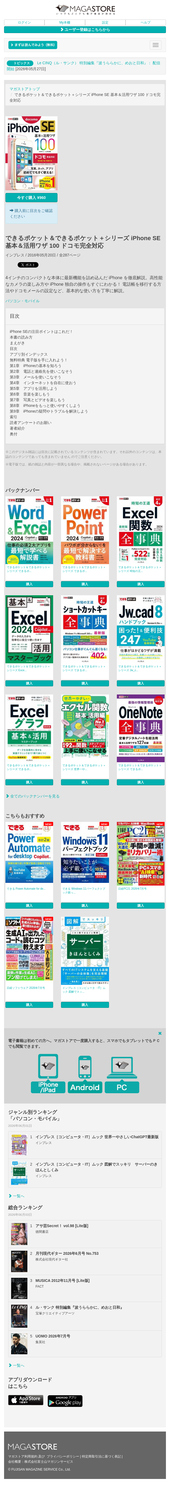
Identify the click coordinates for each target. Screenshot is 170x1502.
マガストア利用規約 (22, 1456)
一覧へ (16, 1196)
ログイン (24, 22)
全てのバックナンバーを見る (32, 796)
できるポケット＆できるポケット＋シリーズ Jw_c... (140, 668)
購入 (29, 584)
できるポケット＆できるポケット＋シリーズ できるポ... (28, 569)
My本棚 (64, 22)
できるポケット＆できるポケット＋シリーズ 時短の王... (140, 569)
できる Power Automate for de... (26, 888)
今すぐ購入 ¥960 (31, 197)
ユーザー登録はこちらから (85, 29)
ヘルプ (145, 22)
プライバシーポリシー (63, 1456)
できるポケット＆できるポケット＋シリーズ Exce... (28, 668)
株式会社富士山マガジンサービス (48, 1462)
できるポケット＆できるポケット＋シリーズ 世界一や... (84, 767)
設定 (105, 22)
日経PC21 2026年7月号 (132, 888)
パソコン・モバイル (22, 301)
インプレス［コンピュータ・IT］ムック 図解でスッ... (83, 989)
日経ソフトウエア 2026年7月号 (26, 987)
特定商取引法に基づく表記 (101, 1456)
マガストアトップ (24, 89)
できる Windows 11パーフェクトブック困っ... (83, 890)
